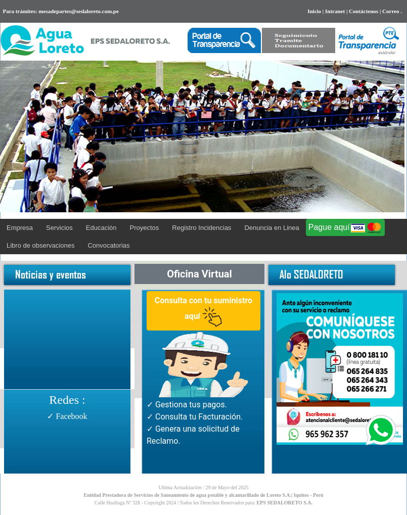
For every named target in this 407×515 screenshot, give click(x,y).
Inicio (314, 11)
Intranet (335, 11)
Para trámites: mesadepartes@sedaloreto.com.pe (59, 11)
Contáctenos (363, 11)
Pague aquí (345, 227)
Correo (390, 11)
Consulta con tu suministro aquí (203, 311)
